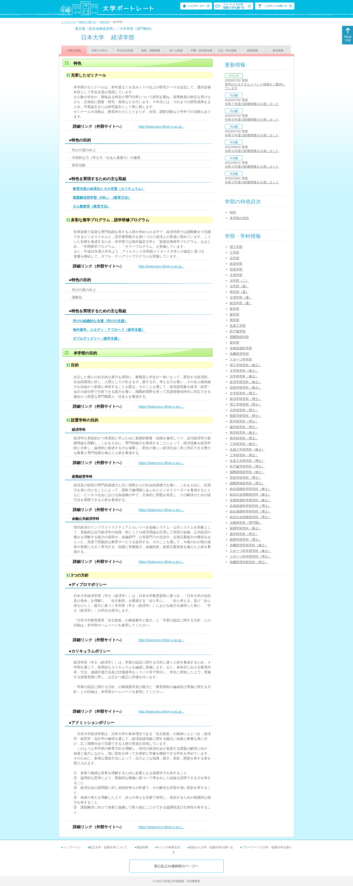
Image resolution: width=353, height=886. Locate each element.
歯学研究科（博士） (244, 427)
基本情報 (278, 50)
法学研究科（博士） (244, 410)
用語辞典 (142, 847)
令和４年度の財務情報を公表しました (252, 151)
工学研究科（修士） (244, 444)
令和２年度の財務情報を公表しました (252, 182)
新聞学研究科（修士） (246, 528)
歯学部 (234, 314)
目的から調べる (87, 22)
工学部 (234, 252)
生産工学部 (238, 325)
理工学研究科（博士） (246, 404)
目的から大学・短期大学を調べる (211, 847)
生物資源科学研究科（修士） (250, 500)
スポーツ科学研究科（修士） (250, 551)
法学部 (234, 258)
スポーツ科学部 (241, 359)
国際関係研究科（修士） (247, 472)
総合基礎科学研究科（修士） (250, 489)
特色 (233, 212)
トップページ (68, 22)
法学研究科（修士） (244, 376)
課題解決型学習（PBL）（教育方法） (102, 197)
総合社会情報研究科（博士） (250, 517)
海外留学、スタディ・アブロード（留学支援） (109, 330)
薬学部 (234, 342)
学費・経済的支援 (201, 50)
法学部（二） (239, 280)
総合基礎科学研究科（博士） (250, 511)
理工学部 (236, 247)
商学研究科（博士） (244, 438)
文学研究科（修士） (244, 371)
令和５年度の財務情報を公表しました (252, 135)
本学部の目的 (239, 218)
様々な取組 (176, 50)
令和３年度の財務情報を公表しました (252, 166)
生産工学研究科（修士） (247, 449)
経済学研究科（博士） (246, 399)
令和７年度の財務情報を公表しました (252, 104)
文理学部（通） (241, 297)
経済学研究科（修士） (246, 382)
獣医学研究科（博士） (246, 416)
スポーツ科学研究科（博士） (250, 556)
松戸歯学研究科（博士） (247, 466)
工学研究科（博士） (244, 455)
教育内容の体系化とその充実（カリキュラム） (109, 189)
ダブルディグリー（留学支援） (97, 338)
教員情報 (252, 50)
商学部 (234, 320)
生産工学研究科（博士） (247, 461)
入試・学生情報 (227, 50)
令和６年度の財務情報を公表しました (252, 119)
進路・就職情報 (150, 50)
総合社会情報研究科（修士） (250, 494)
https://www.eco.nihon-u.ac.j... (161, 406)
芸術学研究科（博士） (246, 477)
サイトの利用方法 (168, 847)
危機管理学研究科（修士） (249, 545)
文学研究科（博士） (244, 393)
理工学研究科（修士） (246, 365)
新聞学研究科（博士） (246, 539)
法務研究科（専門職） (246, 523)
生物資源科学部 (241, 348)
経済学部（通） (241, 303)
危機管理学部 (239, 354)
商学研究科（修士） (244, 432)
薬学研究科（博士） (244, 534)
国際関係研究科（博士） (247, 483)
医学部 (234, 309)
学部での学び (99, 50)
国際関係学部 (239, 337)
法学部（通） (239, 286)
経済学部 (236, 264)
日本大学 (104, 22)
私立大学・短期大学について (108, 847)
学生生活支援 (125, 50)
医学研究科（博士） (244, 421)
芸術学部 (236, 269)
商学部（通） (239, 292)
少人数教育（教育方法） (92, 206)
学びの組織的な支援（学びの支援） (100, 321)
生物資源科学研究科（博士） (250, 506)
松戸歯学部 (238, 331)
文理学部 (236, 275)
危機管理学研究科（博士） (249, 562)
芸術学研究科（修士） (246, 387)
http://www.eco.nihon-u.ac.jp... (161, 126)
